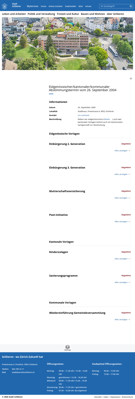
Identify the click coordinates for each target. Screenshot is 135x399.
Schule (88, 6)
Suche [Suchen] (131, 6)
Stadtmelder (70, 6)
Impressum (115, 397)
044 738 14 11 (18, 369)
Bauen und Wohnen (93, 14)
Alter (81, 6)
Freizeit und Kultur (68, 14)
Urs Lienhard (83, 115)
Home (43, 6)
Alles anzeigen (121, 150)
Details (108, 119)
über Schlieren (115, 14)
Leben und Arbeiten (14, 14)
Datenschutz (127, 397)
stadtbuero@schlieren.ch (23, 372)
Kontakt (98, 397)
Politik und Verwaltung (41, 14)
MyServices (32, 6)
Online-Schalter (56, 6)
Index (105, 397)
